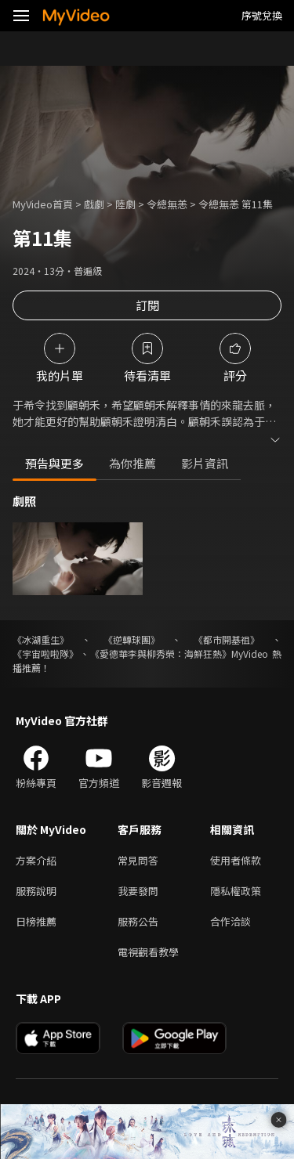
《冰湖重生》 (41, 639)
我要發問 (138, 890)
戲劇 (94, 204)
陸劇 (125, 204)
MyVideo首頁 (43, 204)
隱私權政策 (235, 890)
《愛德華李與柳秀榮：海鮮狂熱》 (160, 653)
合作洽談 (230, 921)
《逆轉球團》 (131, 639)
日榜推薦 (36, 921)
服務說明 (36, 890)
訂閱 (147, 305)
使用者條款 (235, 860)
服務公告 (138, 921)
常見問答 (138, 860)
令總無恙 (167, 204)
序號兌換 (261, 15)
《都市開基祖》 (227, 639)
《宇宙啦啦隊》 (45, 653)
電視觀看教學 (148, 951)
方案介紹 (36, 860)
